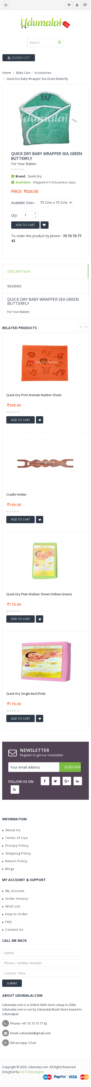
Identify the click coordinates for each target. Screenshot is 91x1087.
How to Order (15, 914)
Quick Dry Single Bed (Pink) (25, 693)
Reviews (14, 286)
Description (18, 271)
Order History (15, 898)
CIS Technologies (31, 1072)
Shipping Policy (16, 853)
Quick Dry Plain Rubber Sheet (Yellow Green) (39, 594)
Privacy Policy (15, 845)
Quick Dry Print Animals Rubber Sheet (33, 395)
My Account (13, 891)
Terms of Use (15, 838)
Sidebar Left (19, 58)
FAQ (7, 922)
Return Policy (15, 861)
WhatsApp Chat (23, 1043)
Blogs (8, 869)
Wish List (11, 906)
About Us (11, 830)
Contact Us (13, 929)
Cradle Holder (16, 494)
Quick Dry (35, 176)
